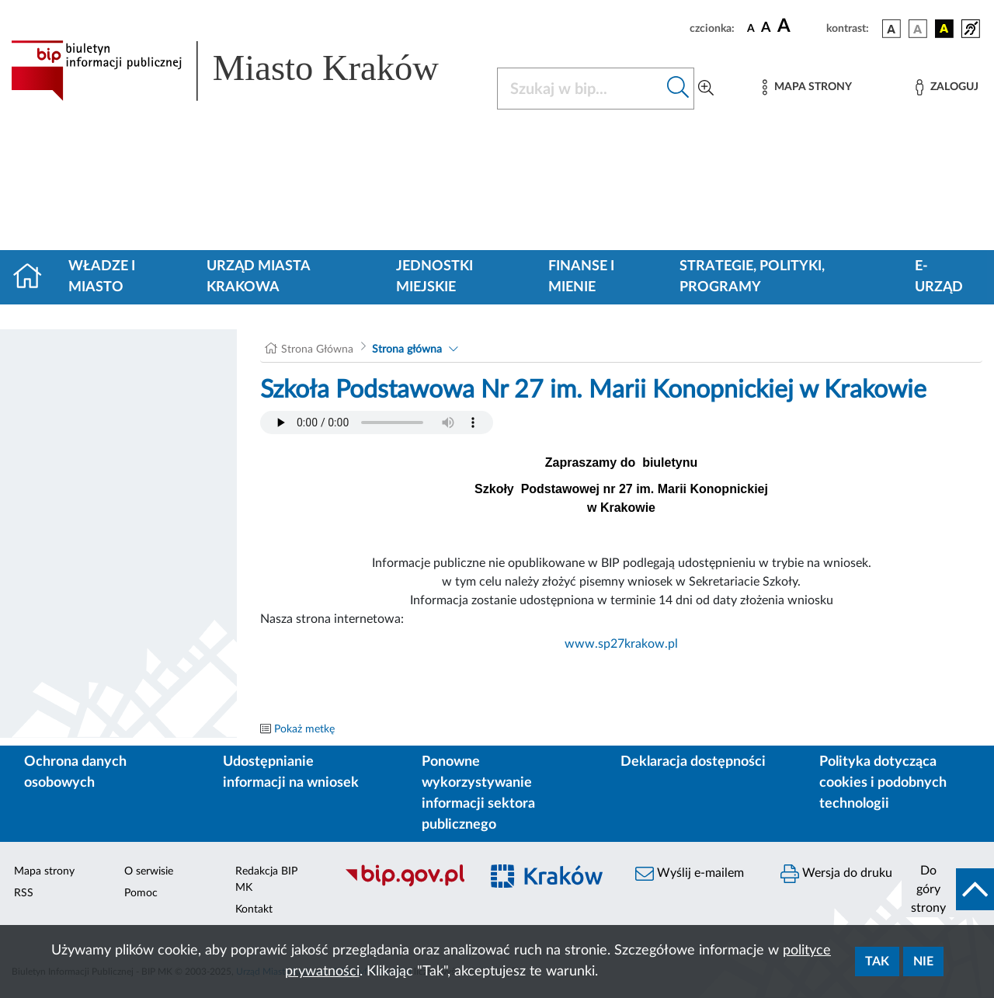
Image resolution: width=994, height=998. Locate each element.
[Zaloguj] (947, 87)
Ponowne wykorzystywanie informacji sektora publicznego (478, 793)
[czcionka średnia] (766, 28)
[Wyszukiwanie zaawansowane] (706, 88)
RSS (23, 893)
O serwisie (148, 871)
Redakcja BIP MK (266, 879)
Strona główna (407, 349)
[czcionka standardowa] (751, 28)
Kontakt (254, 909)
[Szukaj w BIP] (580, 89)
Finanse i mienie (581, 276)
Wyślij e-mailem (689, 873)
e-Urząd (939, 276)
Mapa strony (44, 871)
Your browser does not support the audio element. (376, 422)
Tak (877, 961)
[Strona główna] (34, 277)
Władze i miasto (101, 276)
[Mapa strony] (807, 87)
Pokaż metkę (304, 729)
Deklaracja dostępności (693, 762)
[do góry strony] (948, 889)
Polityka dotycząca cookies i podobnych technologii (883, 783)
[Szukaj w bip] (678, 89)
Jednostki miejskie (434, 276)
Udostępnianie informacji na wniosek (291, 772)
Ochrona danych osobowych (75, 772)
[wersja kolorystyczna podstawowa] (891, 28)
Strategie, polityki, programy (752, 276)
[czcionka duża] (799, 26)
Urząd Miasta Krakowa (258, 276)
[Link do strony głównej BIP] (245, 71)
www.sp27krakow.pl (621, 644)
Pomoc (141, 893)
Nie (923, 961)
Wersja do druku (836, 873)
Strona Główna (317, 349)
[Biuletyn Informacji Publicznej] (404, 884)
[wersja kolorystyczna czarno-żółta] (944, 28)
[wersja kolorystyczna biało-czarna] (918, 28)
